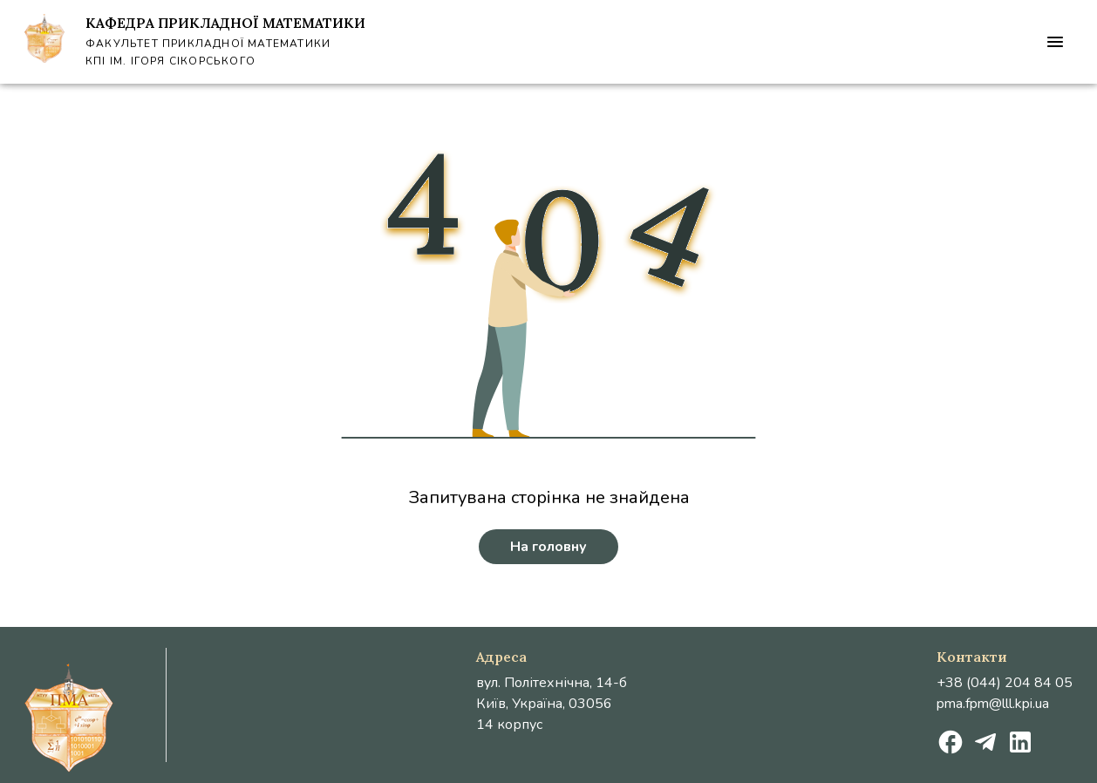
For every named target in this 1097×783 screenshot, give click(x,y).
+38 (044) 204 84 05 (1005, 682)
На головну (548, 546)
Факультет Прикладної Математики (207, 44)
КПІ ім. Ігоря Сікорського (170, 61)
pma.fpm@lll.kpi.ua (993, 703)
